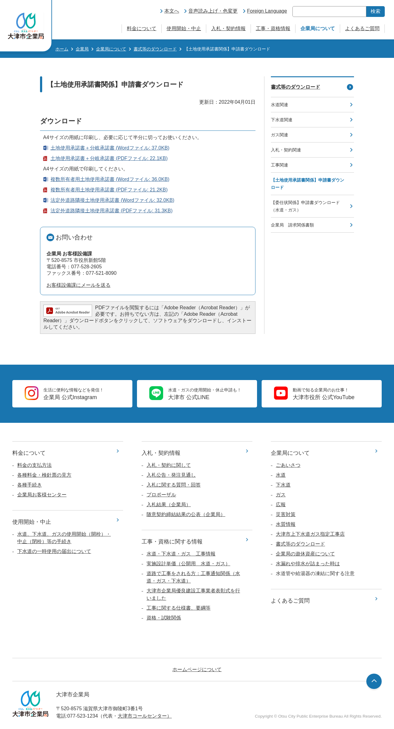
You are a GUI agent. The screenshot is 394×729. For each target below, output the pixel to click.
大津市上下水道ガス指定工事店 (310, 534)
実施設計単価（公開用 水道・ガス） (188, 563)
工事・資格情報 (273, 28)
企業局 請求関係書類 (292, 224)
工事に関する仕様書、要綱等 (179, 608)
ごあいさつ (288, 465)
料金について (141, 28)
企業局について (317, 28)
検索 (375, 11)
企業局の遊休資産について (305, 553)
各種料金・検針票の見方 (44, 475)
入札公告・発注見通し (171, 475)
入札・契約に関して (169, 465)
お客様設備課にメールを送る (78, 285)
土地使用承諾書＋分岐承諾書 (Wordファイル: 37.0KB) (109, 147)
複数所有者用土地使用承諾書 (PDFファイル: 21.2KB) (108, 189)
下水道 (283, 484)
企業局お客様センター (41, 494)
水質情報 (286, 524)
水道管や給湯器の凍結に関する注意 (315, 573)
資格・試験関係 (164, 617)
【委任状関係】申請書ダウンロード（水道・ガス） (305, 206)
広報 (281, 504)
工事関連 (279, 164)
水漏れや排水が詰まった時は (308, 563)
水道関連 (279, 104)
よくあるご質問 (362, 28)
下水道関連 (281, 119)
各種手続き (29, 484)
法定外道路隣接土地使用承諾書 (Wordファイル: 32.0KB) (112, 200)
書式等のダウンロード (155, 48)
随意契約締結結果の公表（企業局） (186, 514)
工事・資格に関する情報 (172, 542)
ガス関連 (279, 134)
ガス (281, 494)
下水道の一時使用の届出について (54, 551)
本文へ (171, 11)
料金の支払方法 (34, 465)
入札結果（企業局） (169, 504)
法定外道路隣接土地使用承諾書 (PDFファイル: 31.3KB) (111, 210)
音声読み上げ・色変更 (213, 11)
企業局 (82, 48)
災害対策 (286, 514)
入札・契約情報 (228, 28)
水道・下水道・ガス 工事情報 (181, 553)
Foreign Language (267, 11)
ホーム (61, 48)
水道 (281, 475)
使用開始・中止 (184, 28)
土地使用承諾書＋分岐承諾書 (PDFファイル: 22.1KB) (108, 158)
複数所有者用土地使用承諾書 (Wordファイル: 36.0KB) (109, 179)
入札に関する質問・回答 (174, 484)
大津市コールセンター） (145, 716)
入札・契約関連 (286, 149)
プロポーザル (161, 494)
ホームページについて (197, 669)
